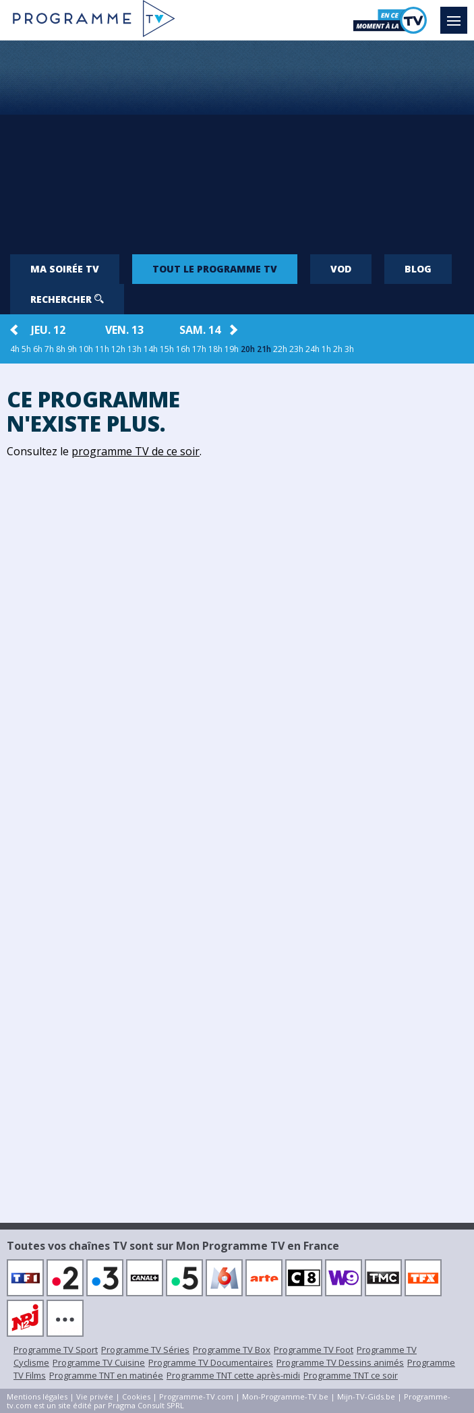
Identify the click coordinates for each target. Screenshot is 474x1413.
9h (72, 349)
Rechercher (67, 299)
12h (118, 349)
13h (134, 349)
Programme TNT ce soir (350, 1375)
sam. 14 (199, 329)
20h (248, 349)
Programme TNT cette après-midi (233, 1375)
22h (280, 349)
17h (199, 349)
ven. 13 (124, 329)
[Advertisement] (237, 141)
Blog (418, 268)
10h (86, 349)
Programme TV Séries (145, 1350)
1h (326, 349)
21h (264, 349)
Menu (457, 14)
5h (26, 349)
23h (296, 349)
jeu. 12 (48, 329)
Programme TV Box (231, 1350)
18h (215, 349)
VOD (340, 268)
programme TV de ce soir (135, 451)
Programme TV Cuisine (99, 1362)
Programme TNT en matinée (106, 1375)
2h (338, 349)
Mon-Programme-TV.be (285, 1396)
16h (183, 349)
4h (15, 349)
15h (167, 349)
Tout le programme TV (214, 268)
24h (312, 349)
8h (60, 349)
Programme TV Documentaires (210, 1362)
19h (232, 349)
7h (49, 349)
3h (349, 349)
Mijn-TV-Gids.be (366, 1396)
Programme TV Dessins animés (340, 1362)
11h (102, 349)
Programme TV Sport (55, 1350)
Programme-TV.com (196, 1396)
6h (37, 349)
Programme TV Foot (313, 1350)
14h (151, 349)
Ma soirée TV (64, 268)
